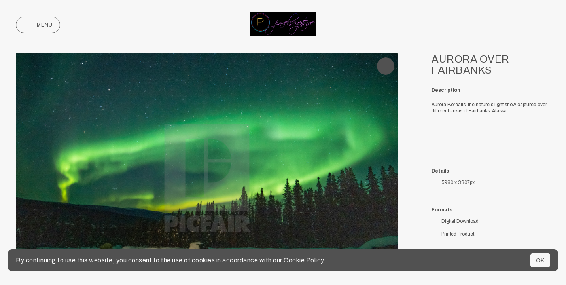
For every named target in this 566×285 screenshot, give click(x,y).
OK (540, 260)
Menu (38, 25)
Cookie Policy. (305, 260)
